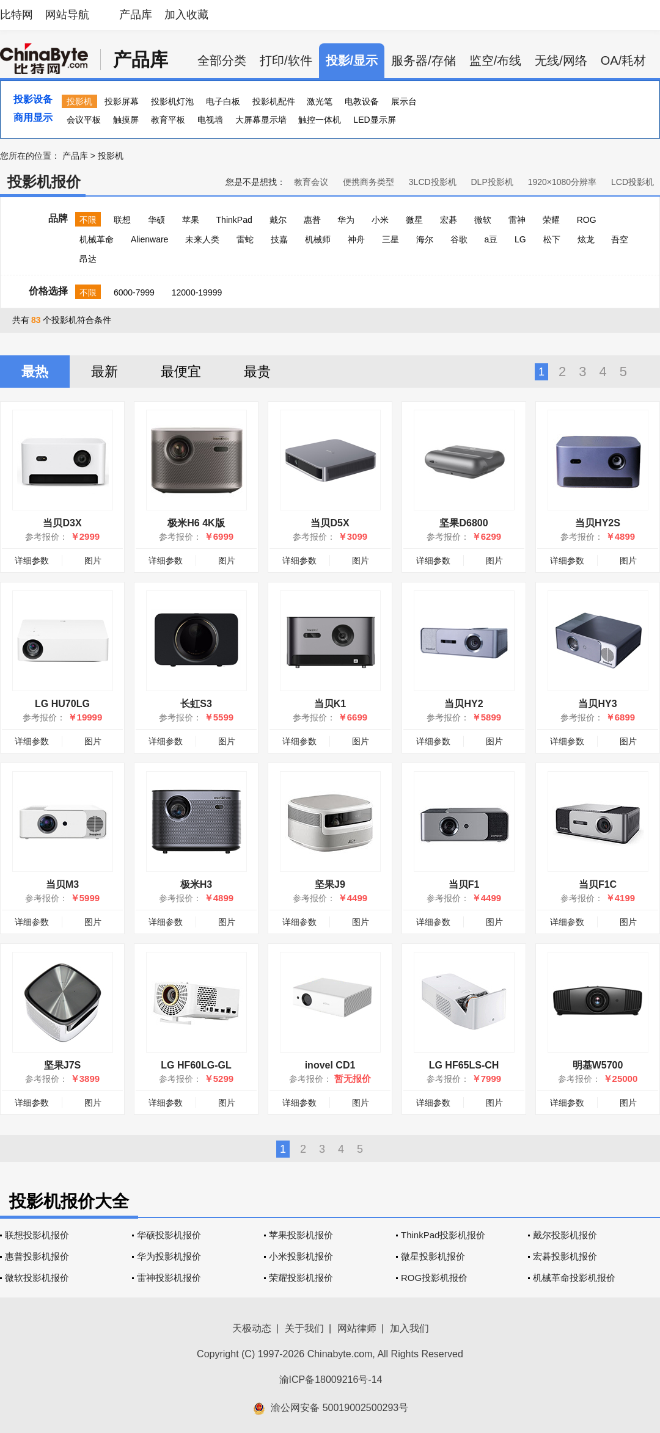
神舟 (356, 239)
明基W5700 (598, 1065)
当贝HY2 (463, 703)
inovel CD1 (330, 1065)
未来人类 (202, 239)
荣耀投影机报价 (301, 1277)
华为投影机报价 (169, 1256)
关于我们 (304, 1328)
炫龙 (586, 239)
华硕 (156, 220)
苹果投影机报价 (301, 1235)
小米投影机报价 (301, 1256)
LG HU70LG (62, 703)
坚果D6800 (463, 523)
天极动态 (251, 1328)
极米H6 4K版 (195, 523)
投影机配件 (273, 101)
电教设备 (362, 101)
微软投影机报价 (37, 1277)
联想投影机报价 (37, 1235)
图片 (92, 560)
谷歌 (459, 239)
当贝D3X (62, 523)
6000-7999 (134, 292)
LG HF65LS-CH (464, 1065)
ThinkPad (234, 220)
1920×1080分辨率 (562, 182)
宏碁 (448, 220)
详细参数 (32, 560)
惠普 (312, 220)
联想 (122, 220)
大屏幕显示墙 (261, 120)
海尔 (424, 239)
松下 (551, 239)
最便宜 (181, 371)
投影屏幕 (122, 101)
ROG (586, 220)
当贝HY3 (597, 703)
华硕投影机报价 (169, 1235)
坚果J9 (330, 884)
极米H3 (196, 884)
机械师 (318, 239)
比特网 (16, 15)
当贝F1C (598, 884)
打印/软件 (286, 60)
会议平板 (84, 120)
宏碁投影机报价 (565, 1256)
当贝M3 (62, 884)
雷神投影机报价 (169, 1277)
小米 (380, 220)
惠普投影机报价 (37, 1256)
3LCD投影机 (433, 182)
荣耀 (551, 220)
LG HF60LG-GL (196, 1065)
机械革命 (96, 239)
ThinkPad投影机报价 (443, 1235)
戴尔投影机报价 (565, 1235)
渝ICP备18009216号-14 (331, 1379)
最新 (104, 371)
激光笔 (319, 101)
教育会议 (311, 182)
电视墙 (210, 120)
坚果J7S (62, 1065)
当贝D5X (329, 523)
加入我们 (409, 1328)
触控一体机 (319, 120)
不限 (88, 220)
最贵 (257, 371)
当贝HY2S (597, 523)
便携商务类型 (368, 182)
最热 (34, 371)
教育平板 (168, 120)
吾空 (619, 239)
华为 (345, 220)
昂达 (88, 259)
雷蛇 (245, 239)
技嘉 (279, 239)
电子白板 (223, 101)
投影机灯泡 (172, 101)
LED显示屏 (374, 120)
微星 (414, 220)
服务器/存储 (423, 60)
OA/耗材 (623, 60)
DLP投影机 (492, 182)
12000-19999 (197, 292)
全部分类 (221, 60)
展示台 (404, 101)
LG (520, 239)
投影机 (79, 101)
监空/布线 (495, 60)
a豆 (490, 239)
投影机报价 (44, 181)
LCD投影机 (632, 182)
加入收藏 (186, 15)
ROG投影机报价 (434, 1277)
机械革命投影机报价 (574, 1277)
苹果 (190, 220)
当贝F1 (464, 884)
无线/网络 (561, 60)
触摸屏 (126, 120)
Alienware (149, 239)
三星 (390, 239)
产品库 (135, 15)
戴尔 (278, 220)
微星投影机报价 (433, 1256)
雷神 (517, 220)
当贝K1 (330, 703)
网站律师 (356, 1328)
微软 (482, 220)
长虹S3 (196, 703)
